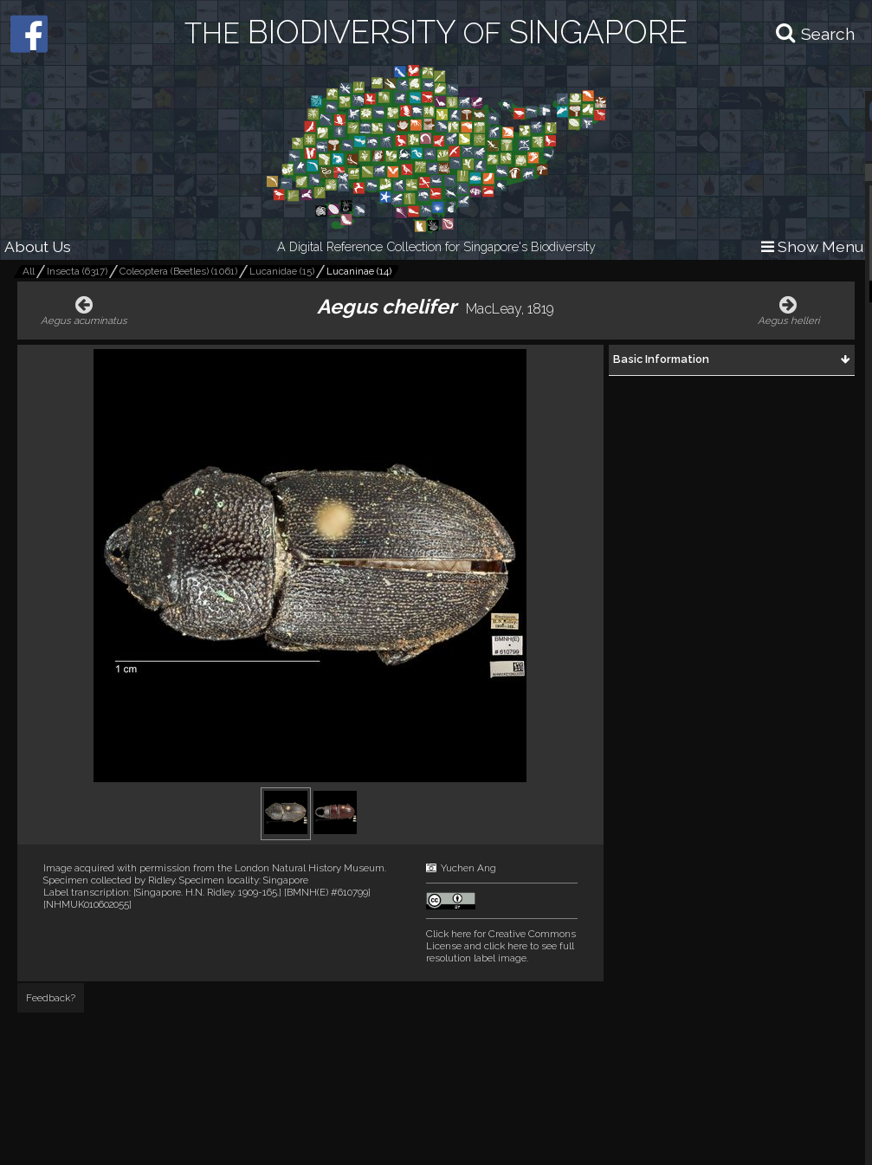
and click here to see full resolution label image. (501, 946)
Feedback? (50, 998)
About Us (37, 246)
